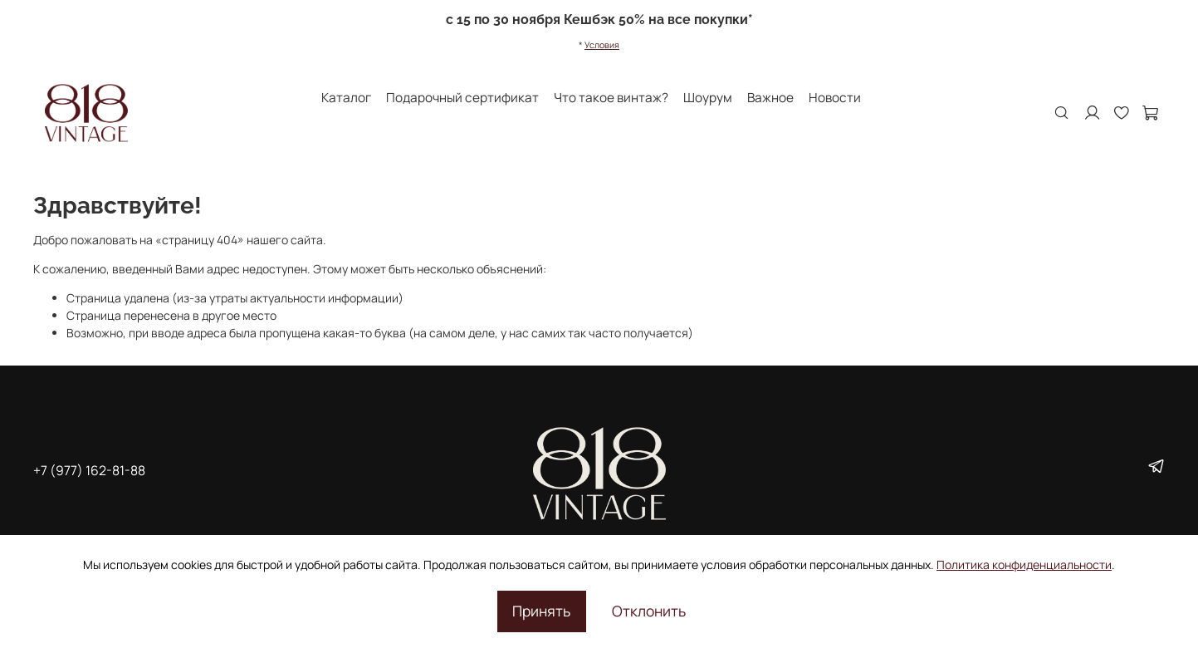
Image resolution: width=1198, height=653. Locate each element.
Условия (601, 45)
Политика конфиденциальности (1024, 564)
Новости (835, 97)
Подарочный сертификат (462, 97)
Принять (541, 611)
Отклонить (649, 611)
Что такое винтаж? (611, 97)
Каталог (346, 97)
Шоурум (707, 97)
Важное (770, 97)
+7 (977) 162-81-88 (89, 470)
